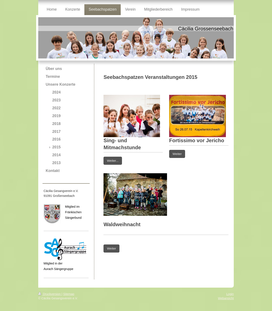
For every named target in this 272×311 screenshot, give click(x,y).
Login (230, 294)
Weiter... (113, 160)
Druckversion (49, 294)
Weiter (177, 154)
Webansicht (226, 298)
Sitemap (68, 294)
